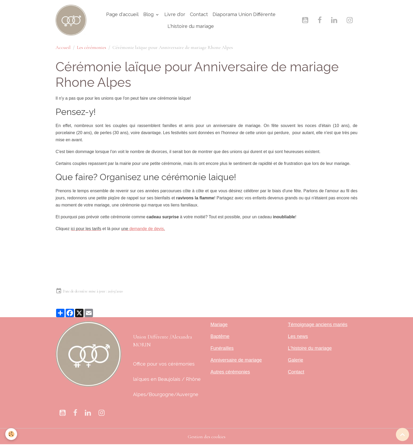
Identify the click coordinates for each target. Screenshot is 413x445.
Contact (199, 14)
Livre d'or (174, 14)
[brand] (71, 20)
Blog (149, 14)
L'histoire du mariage (191, 26)
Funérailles (222, 348)
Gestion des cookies (206, 436)
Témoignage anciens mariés (317, 324)
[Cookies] (11, 434)
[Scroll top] (402, 434)
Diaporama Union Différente (244, 14)
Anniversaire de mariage (236, 360)
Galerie (295, 360)
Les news (298, 336)
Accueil (63, 47)
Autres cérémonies (230, 372)
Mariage (219, 324)
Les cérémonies (91, 47)
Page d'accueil (122, 14)
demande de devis (146, 228)
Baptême (219, 336)
